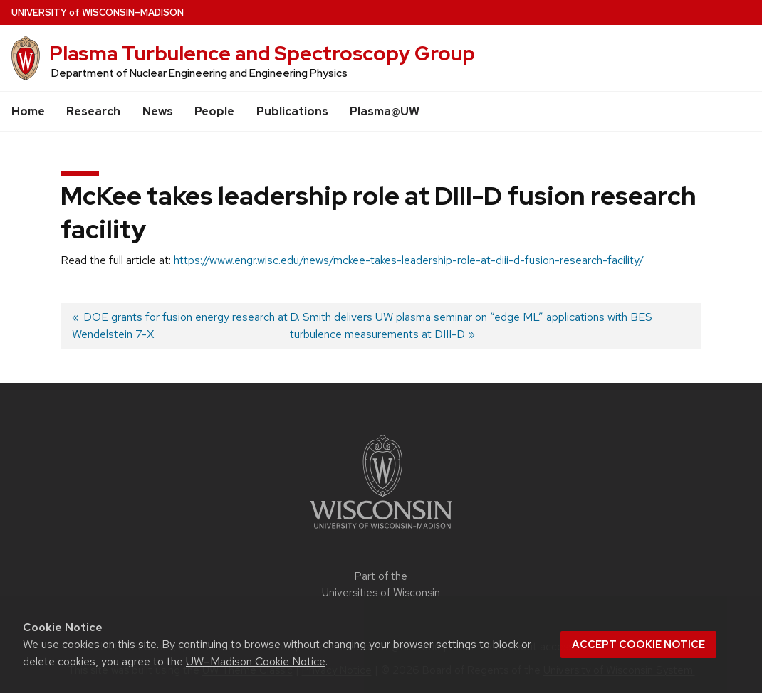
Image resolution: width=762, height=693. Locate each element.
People (214, 111)
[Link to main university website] (381, 531)
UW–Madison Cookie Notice (255, 661)
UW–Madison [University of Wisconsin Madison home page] (97, 12)
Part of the (381, 584)
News (157, 111)
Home (28, 111)
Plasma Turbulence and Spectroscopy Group (262, 53)
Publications (292, 111)
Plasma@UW (384, 111)
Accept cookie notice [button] (638, 645)
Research (93, 111)
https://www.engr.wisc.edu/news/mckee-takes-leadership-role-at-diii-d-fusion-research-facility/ (409, 260)
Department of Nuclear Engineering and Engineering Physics (199, 73)
